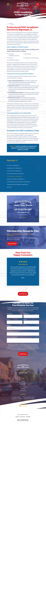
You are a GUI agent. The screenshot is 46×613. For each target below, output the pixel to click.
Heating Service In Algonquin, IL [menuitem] (14, 168)
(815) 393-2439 (23, 372)
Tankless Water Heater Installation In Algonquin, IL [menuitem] (19, 181)
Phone (8, 319)
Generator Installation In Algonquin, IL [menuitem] (16, 179)
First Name (9, 313)
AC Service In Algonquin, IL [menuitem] (13, 165)
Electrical (23, 388)
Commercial (23, 390)
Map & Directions (16, 400)
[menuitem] (17, 416)
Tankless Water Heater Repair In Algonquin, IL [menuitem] (17, 184)
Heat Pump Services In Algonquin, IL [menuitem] (15, 173)
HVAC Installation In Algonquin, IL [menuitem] (14, 176)
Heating (23, 383)
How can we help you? (12, 337)
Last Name (26, 313)
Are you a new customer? (13, 331)
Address (9, 325)
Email (24, 319)
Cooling (23, 381)
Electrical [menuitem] (9, 187)
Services (23, 385)
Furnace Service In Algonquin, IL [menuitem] (14, 170)
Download (24, 217)
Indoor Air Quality (23, 386)
